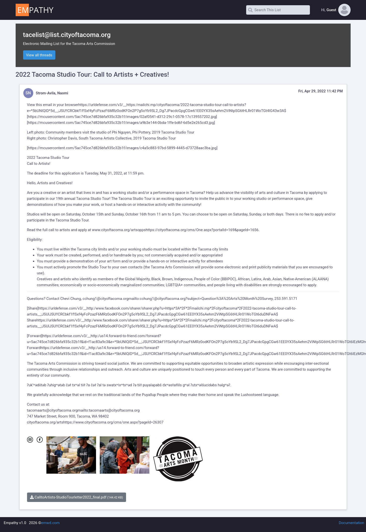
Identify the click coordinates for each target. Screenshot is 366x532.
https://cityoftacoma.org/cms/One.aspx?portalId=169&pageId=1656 (202, 230)
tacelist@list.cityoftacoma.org (67, 34)
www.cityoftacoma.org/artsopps (119, 230)
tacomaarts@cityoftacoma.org (52, 410)
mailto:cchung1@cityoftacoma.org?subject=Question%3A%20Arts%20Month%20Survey (201, 298)
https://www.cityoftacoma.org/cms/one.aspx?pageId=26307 (113, 422)
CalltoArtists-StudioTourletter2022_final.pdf (76, 497)
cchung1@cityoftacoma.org (106, 298)
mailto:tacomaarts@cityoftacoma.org (109, 410)
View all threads (39, 55)
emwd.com (50, 523)
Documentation (351, 523)
